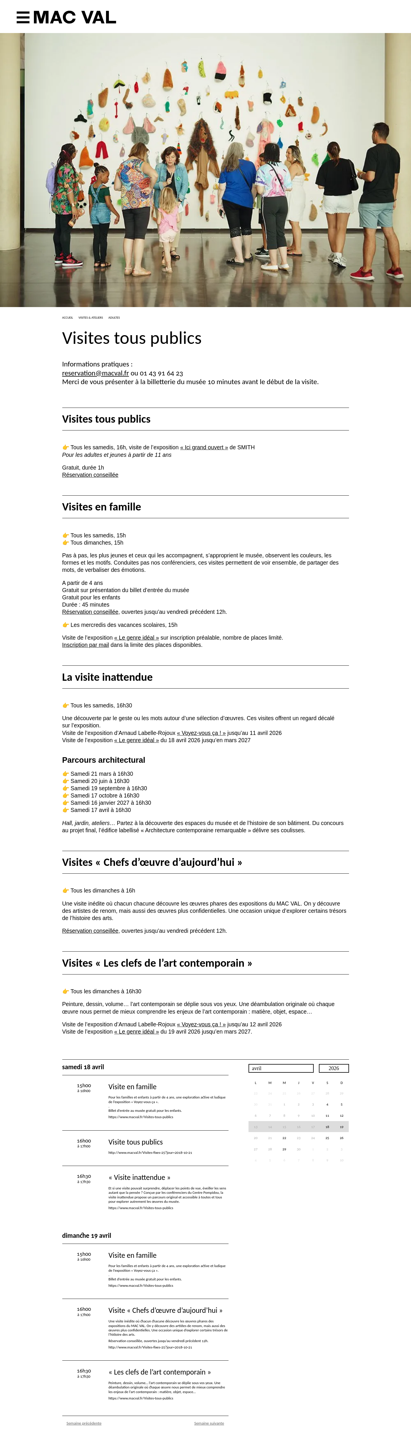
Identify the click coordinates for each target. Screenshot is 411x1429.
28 (327, 1093)
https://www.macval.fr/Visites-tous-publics (141, 1117)
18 (327, 1127)
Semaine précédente (84, 1423)
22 (284, 1138)
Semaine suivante (209, 1423)
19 (342, 1127)
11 (327, 1115)
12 (342, 1115)
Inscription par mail (85, 645)
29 (342, 1093)
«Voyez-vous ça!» (201, 733)
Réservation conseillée (90, 475)
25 (327, 1138)
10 (342, 1160)
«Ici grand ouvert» (204, 447)
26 (342, 1138)
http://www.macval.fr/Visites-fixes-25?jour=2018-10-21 (150, 1152)
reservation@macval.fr (95, 372)
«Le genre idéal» (136, 638)
